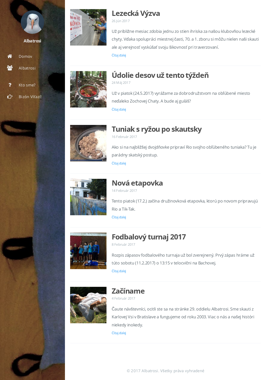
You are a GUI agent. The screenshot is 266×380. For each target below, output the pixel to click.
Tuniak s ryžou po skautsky (157, 129)
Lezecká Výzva (136, 13)
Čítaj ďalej (119, 55)
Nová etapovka (137, 183)
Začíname (128, 291)
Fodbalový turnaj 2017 (148, 237)
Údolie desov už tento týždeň (160, 75)
